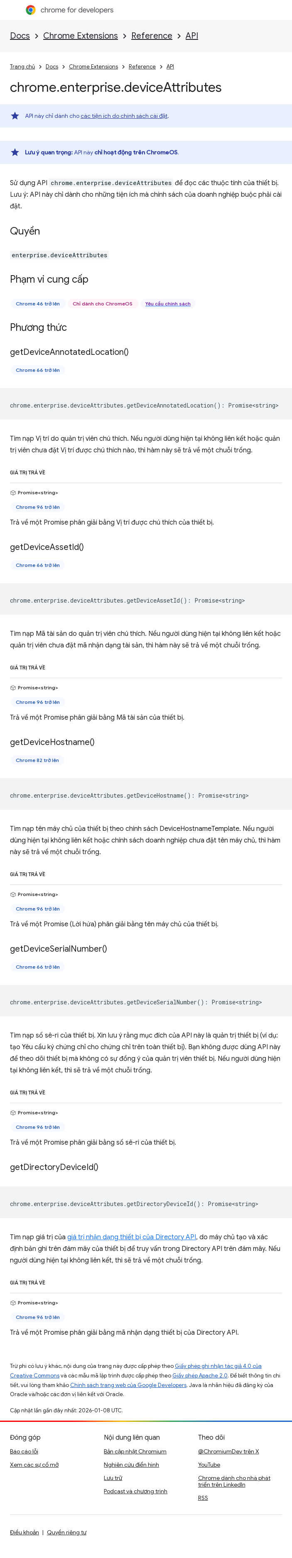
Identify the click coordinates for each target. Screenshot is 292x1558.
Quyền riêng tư (66, 1532)
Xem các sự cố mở (34, 1464)
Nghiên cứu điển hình (131, 1464)
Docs (20, 36)
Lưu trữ (113, 1478)
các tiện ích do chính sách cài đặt (124, 116)
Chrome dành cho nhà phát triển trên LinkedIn (234, 1481)
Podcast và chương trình (135, 1491)
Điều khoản (24, 1532)
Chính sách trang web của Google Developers (128, 1385)
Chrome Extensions (80, 36)
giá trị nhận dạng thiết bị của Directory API (131, 1237)
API (192, 36)
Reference (151, 36)
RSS (203, 1498)
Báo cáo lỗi (24, 1451)
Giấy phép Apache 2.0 (200, 1375)
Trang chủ (22, 66)
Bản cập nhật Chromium (135, 1451)
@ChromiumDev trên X (228, 1451)
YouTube (209, 1464)
